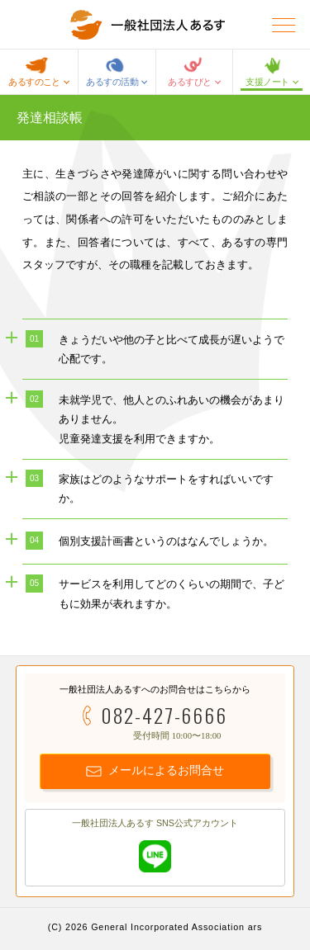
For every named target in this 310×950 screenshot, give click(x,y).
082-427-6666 (164, 716)
